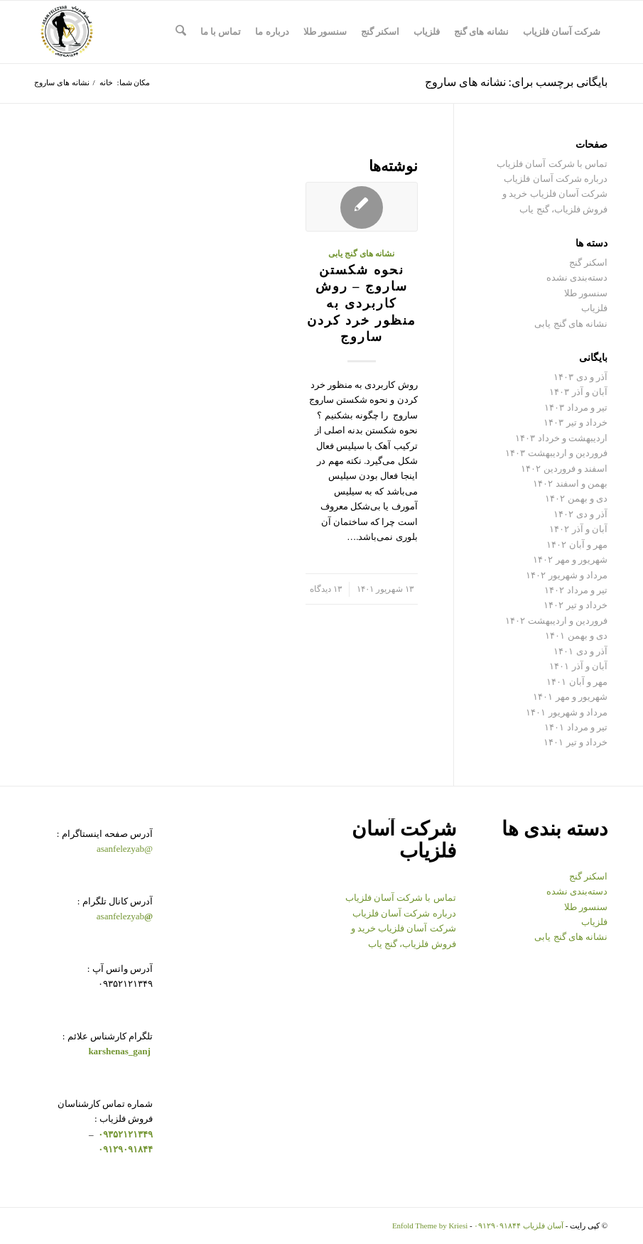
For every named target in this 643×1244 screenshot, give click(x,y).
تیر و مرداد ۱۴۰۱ (575, 727)
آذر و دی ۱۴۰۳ (580, 377)
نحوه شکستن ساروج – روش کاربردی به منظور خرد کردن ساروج (361, 304)
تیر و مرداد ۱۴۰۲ (575, 590)
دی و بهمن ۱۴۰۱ (576, 635)
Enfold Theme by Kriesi (430, 1225)
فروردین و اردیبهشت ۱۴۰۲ (556, 620)
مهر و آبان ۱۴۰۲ (576, 544)
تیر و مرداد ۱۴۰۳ (575, 407)
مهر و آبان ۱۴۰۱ (576, 681)
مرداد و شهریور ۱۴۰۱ (566, 712)
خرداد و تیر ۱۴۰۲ (575, 605)
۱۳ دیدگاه (326, 589)
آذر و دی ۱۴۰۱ (580, 651)
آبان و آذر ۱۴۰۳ (578, 391)
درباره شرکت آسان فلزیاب (555, 178)
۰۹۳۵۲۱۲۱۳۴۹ (124, 1134)
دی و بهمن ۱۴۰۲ (576, 498)
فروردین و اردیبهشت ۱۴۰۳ (556, 453)
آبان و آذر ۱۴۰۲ (578, 529)
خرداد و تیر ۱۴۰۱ (575, 742)
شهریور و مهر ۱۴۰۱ (570, 696)
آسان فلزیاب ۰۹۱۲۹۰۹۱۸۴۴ (518, 1225)
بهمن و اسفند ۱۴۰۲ (570, 483)
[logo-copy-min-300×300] (67, 32)
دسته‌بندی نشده (576, 277)
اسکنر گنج (588, 262)
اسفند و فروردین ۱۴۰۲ (564, 468)
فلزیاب (594, 308)
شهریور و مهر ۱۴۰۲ (570, 559)
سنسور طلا (585, 293)
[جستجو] (181, 32)
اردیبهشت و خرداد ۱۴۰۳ (561, 438)
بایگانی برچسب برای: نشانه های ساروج (516, 82)
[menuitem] (562, 32)
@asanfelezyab (125, 848)
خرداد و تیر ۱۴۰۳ (575, 422)
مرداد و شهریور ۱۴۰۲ (566, 575)
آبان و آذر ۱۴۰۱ (578, 666)
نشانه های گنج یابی (361, 254)
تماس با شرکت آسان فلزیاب (552, 163)
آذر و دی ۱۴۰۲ (580, 514)
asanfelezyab (125, 916)
